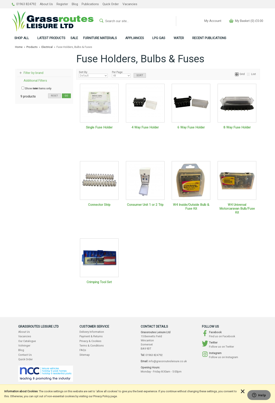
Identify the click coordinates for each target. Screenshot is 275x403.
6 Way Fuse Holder (191, 127)
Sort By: (93, 74)
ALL (21, 38)
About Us (46, 4)
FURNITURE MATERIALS (100, 38)
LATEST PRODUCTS (51, 38)
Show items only (36, 88)
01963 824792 (24, 4)
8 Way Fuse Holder (237, 127)
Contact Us (25, 354)
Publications (90, 4)
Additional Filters (35, 80)
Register (62, 4)
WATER (179, 38)
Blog (75, 4)
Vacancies (129, 4)
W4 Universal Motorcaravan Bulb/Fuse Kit (237, 208)
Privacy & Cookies (90, 341)
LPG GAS (158, 38)
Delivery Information (91, 331)
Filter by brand (33, 73)
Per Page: (121, 74)
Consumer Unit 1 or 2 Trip (145, 205)
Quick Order (110, 4)
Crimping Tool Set (99, 282)
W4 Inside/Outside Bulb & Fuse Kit (191, 207)
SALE (74, 38)
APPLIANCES (134, 38)
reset (54, 95)
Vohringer (24, 345)
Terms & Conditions (91, 345)
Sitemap (84, 354)
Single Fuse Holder (99, 127)
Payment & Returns (91, 336)
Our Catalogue (27, 341)
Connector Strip (99, 205)
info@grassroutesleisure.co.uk (168, 361)
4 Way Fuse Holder (145, 127)
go (66, 95)
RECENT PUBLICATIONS (209, 38)
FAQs (82, 350)
